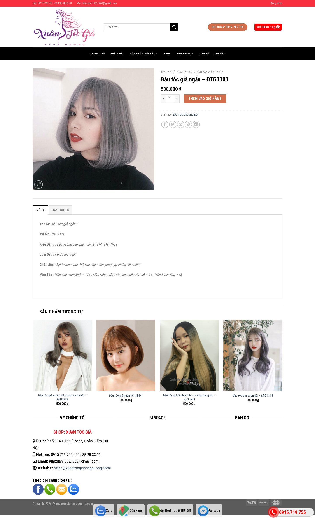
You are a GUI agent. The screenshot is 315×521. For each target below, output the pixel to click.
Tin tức (219, 53)
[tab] (40, 209)
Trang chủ (97, 53)
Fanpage (209, 511)
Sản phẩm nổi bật (144, 53)
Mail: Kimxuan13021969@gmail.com (97, 3)
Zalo (103, 511)
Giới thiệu (117, 53)
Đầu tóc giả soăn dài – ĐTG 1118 (253, 396)
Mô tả (40, 210)
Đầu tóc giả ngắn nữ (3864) (126, 396)
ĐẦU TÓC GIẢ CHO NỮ (209, 72)
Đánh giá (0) (60, 210)
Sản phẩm (185, 53)
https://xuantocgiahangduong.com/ (82, 467)
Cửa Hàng (131, 511)
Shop (167, 53)
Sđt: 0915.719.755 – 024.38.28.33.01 (52, 3)
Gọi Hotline (170, 511)
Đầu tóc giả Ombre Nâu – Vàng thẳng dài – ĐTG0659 (189, 398)
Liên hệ (204, 53)
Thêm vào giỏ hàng (205, 98)
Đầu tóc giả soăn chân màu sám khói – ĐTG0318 (62, 398)
